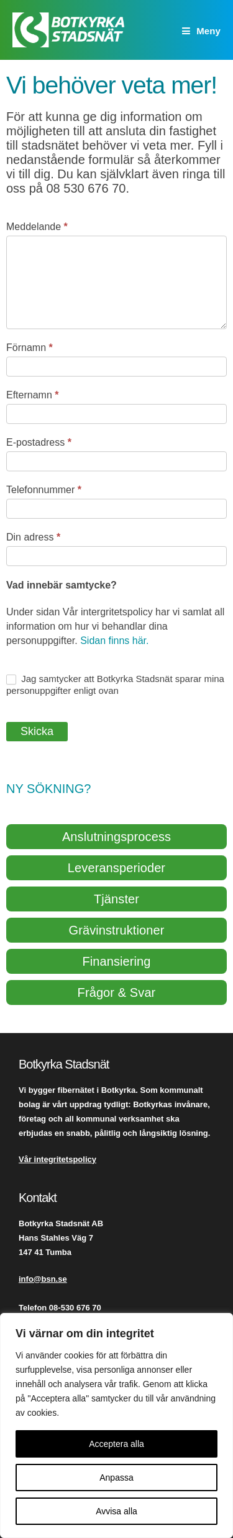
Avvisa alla (116, 1511)
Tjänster (116, 899)
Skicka (37, 731)
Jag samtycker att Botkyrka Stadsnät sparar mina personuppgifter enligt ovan (115, 684)
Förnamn (29, 347)
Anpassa (116, 1478)
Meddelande (37, 226)
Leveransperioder (116, 868)
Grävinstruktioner (117, 930)
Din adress (33, 537)
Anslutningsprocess (116, 836)
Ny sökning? (48, 788)
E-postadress (38, 442)
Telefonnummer (43, 489)
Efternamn (32, 395)
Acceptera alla (116, 1444)
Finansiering (116, 961)
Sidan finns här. (113, 640)
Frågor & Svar (117, 992)
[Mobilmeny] (201, 31)
